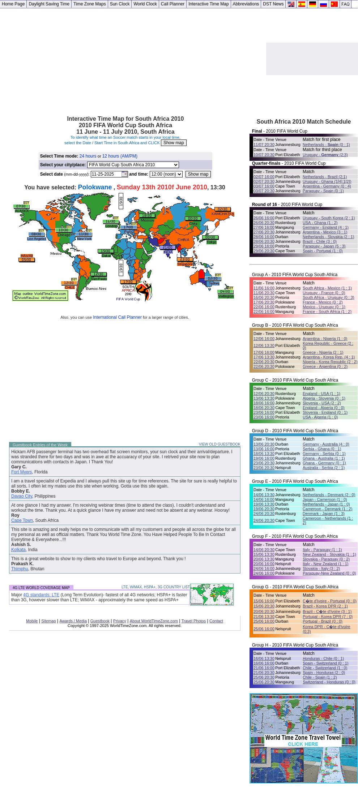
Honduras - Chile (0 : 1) (323, 658)
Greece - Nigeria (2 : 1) (323, 352)
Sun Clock (120, 4)
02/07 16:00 (263, 177)
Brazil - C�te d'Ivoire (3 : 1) (327, 611)
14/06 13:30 (263, 495)
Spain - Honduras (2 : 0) (324, 672)
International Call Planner (117, 317)
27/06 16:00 (263, 227)
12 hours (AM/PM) (119, 156)
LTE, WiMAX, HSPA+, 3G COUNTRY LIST (156, 587)
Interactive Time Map (208, 4)
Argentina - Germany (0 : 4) (327, 186)
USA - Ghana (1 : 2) (320, 222)
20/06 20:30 (263, 611)
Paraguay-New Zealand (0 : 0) (329, 573)
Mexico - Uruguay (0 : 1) (324, 307)
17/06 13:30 (263, 357)
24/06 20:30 (263, 513)
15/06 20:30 (263, 606)
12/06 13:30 (263, 345)
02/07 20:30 (263, 181)
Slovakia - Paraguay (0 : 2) (326, 559)
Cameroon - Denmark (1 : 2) (328, 509)
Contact (216, 621)
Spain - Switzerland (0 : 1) (326, 663)
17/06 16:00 (263, 352)
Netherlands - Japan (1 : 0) (326, 504)
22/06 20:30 (263, 362)
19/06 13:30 (263, 504)
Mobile (32, 621)
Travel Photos (194, 621)
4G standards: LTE (41, 594)
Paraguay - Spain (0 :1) (323, 191)
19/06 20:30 (263, 509)
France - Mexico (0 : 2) (323, 302)
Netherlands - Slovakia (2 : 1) (328, 237)
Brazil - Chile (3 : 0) (320, 241)
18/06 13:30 (263, 453)
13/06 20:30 (263, 444)
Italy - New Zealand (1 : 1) (326, 564)
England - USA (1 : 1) (321, 393)
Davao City (21, 496)
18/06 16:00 (263, 403)
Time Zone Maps (89, 4)
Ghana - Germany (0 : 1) (324, 463)
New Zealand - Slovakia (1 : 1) (329, 554)
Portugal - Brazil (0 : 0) (322, 621)
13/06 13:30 (263, 398)
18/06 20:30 (263, 407)
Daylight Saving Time (49, 4)
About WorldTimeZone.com (154, 621)
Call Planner (172, 4)
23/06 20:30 (263, 463)
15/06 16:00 (263, 601)
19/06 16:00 (263, 458)
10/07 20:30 (263, 155)
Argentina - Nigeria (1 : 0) (325, 338)
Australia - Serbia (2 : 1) (324, 467)
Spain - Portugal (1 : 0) (323, 251)
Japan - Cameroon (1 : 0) (325, 499)
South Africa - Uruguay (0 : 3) (328, 297)
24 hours (88, 156)
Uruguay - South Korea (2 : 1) (329, 218)
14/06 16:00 (263, 499)
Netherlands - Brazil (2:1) (325, 177)
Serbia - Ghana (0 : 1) (322, 449)
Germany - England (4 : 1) (326, 227)
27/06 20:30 (263, 232)
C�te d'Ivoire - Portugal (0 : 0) (330, 601)
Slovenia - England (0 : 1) (325, 412)
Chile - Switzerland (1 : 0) (325, 668)
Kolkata (18, 549)
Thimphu (19, 568)
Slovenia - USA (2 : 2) (322, 403)
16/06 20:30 (263, 297)
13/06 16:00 (263, 449)
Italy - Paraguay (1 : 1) (322, 550)
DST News (273, 4)
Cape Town (22, 520)
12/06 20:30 (263, 393)
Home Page (13, 4)
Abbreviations (246, 4)
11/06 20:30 (263, 293)
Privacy (119, 621)
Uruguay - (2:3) (325, 155)
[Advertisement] (133, 59)
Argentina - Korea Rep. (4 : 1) (329, 357)
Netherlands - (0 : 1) (326, 144)
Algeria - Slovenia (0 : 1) (324, 398)
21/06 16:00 (263, 668)
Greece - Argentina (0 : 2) (325, 366)
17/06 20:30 (263, 302)
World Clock (145, 4)
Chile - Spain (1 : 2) (320, 677)
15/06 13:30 (263, 554)
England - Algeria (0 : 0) (324, 407)
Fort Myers (21, 472)
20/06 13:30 (263, 559)
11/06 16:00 (263, 288)
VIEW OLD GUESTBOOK (219, 444)
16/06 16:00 (263, 663)
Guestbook (100, 621)
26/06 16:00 (263, 218)
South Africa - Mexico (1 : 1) (327, 288)
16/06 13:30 (263, 658)
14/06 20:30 (263, 550)
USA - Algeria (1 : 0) (320, 417)
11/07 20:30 (263, 144)
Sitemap (48, 621)
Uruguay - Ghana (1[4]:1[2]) (327, 181)
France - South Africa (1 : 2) (327, 311)
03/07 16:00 (263, 186)
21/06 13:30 (263, 616)
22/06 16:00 (263, 307)
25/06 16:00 (263, 621)
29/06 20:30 (263, 251)
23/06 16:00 (263, 412)
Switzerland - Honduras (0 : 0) (329, 682)
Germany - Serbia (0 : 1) (324, 453)
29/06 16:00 (263, 246)
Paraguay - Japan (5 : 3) (324, 246)
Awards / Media (73, 621)
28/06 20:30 (263, 241)
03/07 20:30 (263, 191)
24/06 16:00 (263, 568)
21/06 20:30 (263, 672)
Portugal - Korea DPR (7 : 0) (328, 616)
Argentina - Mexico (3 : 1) (325, 232)
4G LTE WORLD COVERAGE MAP (41, 588)
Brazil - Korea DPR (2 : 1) (325, 606)
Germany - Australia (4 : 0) (326, 444)
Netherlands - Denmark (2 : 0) (329, 495)
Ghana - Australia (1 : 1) (324, 458)
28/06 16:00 (263, 237)
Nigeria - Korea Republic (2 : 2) (330, 362)
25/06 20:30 (263, 677)
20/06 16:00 (263, 564)
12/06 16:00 (263, 338)
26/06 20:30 (263, 222)
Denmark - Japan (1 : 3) (324, 513)
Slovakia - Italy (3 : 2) (321, 568)
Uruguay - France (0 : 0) (324, 293)
